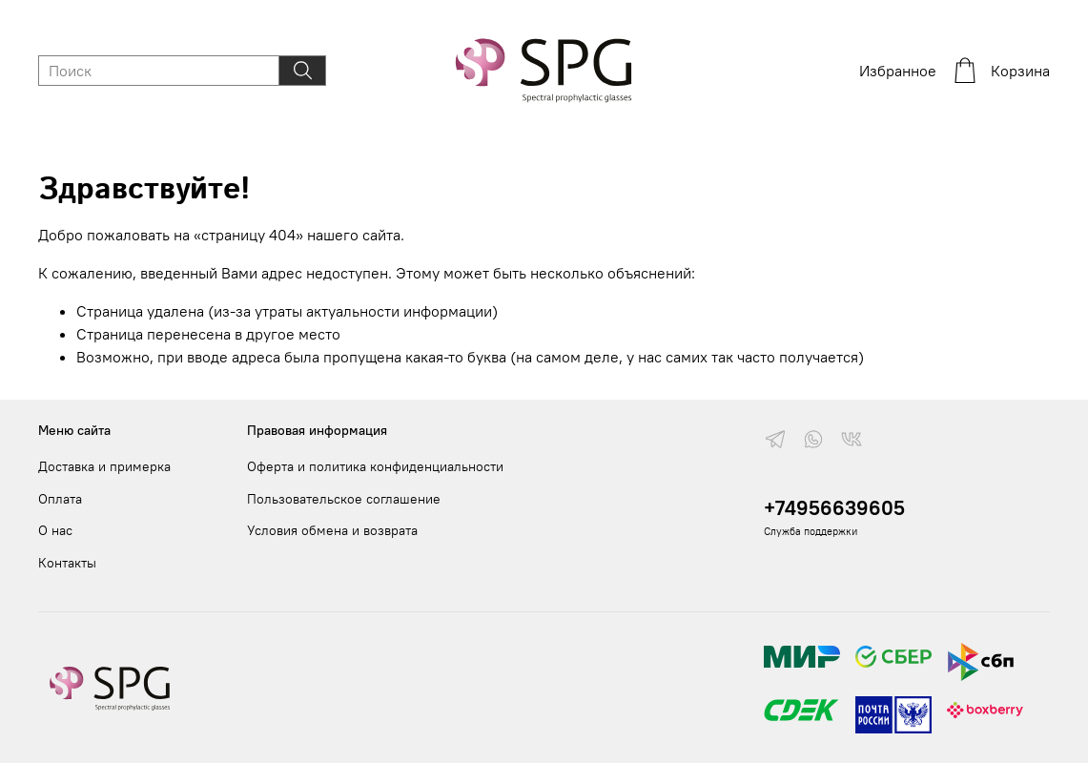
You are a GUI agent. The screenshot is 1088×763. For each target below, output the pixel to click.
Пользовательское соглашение (344, 498)
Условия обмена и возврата (332, 530)
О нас (55, 530)
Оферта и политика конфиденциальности (375, 466)
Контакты (67, 562)
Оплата (60, 498)
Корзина (1001, 70)
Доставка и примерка (104, 466)
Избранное (897, 70)
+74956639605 (834, 508)
